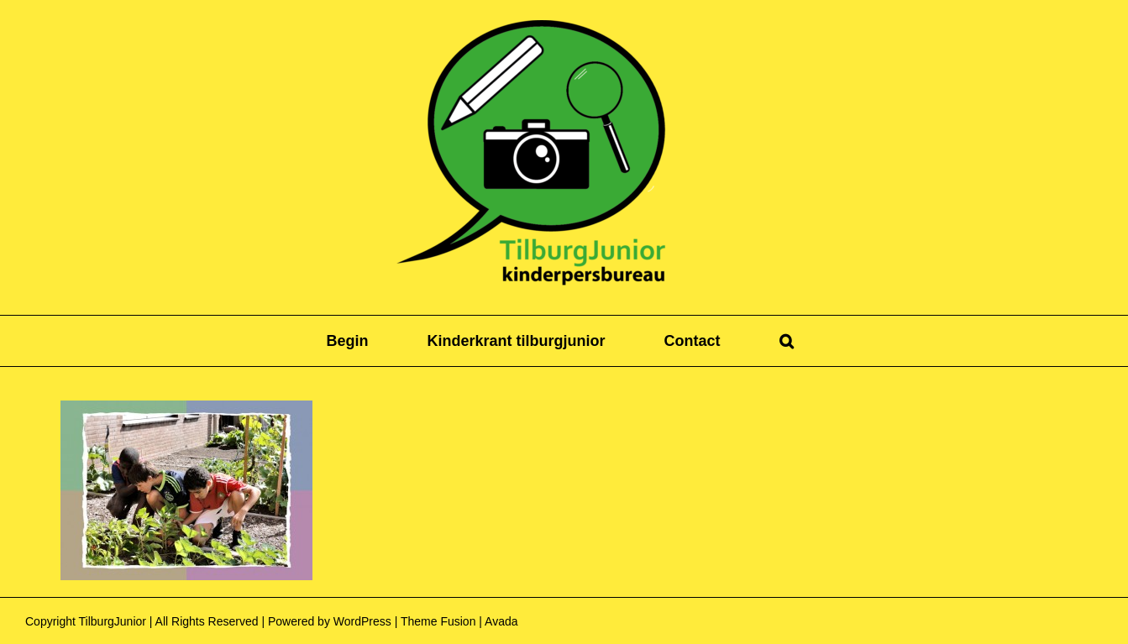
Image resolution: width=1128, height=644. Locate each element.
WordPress (362, 621)
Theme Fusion (438, 621)
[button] (786, 341)
